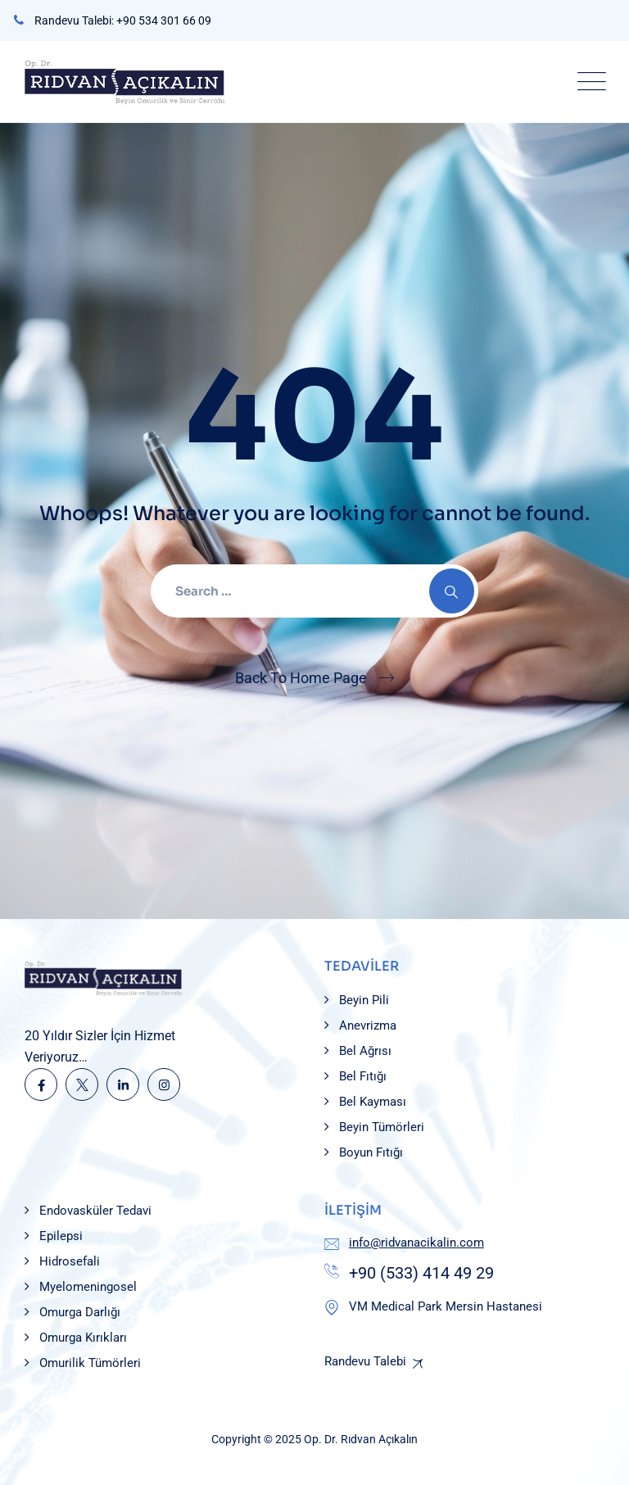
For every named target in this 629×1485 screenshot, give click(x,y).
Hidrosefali (69, 1261)
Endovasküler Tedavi (95, 1210)
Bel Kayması (372, 1101)
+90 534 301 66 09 (163, 20)
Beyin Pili (364, 1000)
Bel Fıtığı (363, 1076)
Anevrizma (367, 1025)
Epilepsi (61, 1236)
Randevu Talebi (365, 1361)
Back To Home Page (301, 677)
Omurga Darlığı (79, 1312)
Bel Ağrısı (365, 1051)
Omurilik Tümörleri (90, 1363)
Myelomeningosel (88, 1286)
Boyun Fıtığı (371, 1152)
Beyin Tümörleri (381, 1127)
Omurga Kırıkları (83, 1337)
